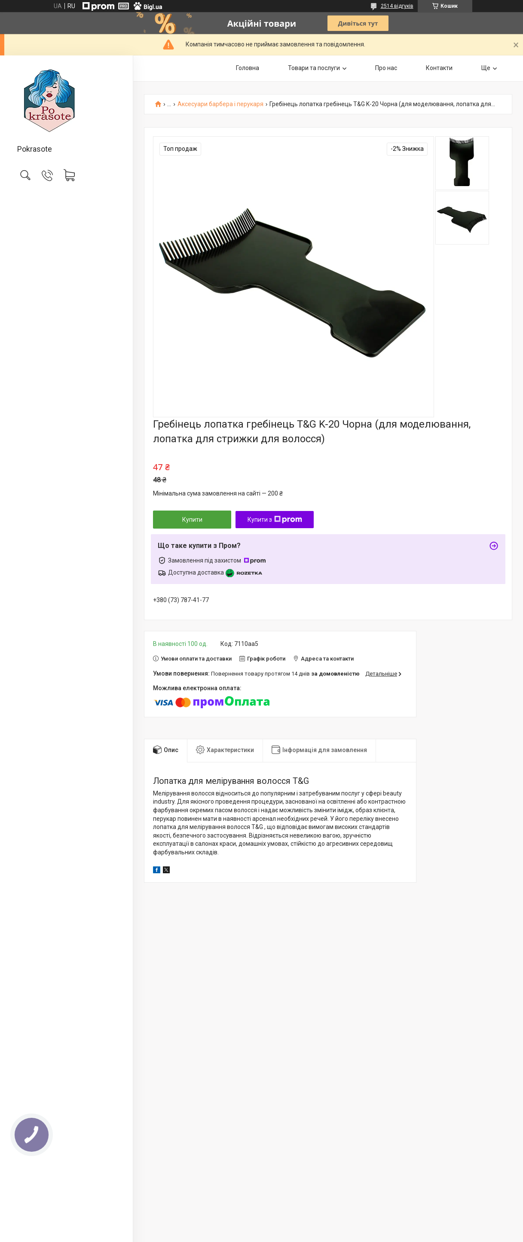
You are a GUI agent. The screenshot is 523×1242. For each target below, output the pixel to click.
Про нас (386, 67)
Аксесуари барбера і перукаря (220, 104)
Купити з (275, 519)
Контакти (439, 67)
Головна (247, 67)
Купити (192, 519)
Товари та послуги (314, 67)
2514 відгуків (397, 6)
